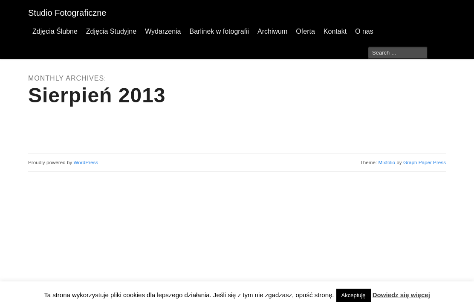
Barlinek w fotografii (219, 31)
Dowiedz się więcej (401, 294)
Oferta (305, 31)
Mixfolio (386, 162)
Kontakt (335, 31)
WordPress (86, 162)
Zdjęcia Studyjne (111, 31)
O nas (364, 31)
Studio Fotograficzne (67, 12)
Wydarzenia (163, 31)
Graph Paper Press (424, 162)
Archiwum (272, 31)
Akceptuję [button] (353, 295)
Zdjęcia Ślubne (55, 31)
